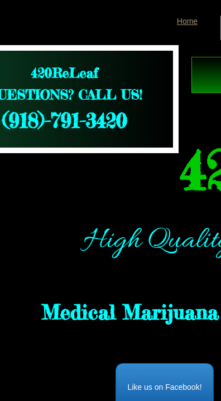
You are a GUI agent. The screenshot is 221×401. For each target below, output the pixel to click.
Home (187, 21)
